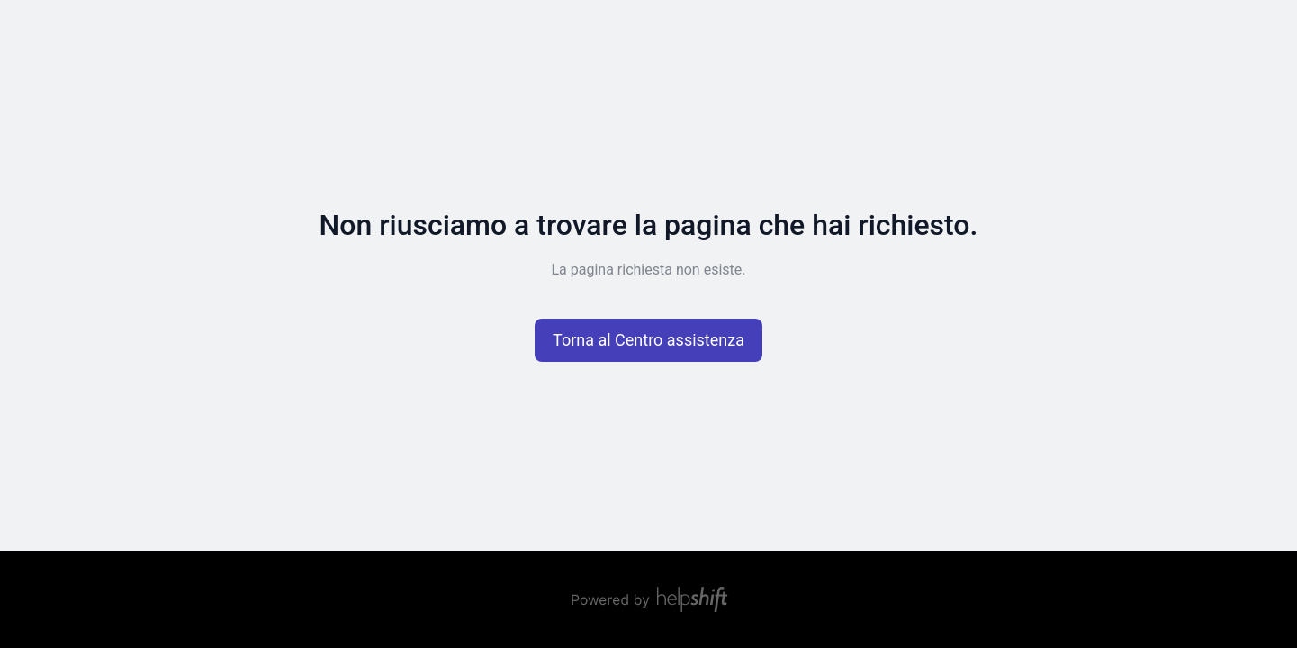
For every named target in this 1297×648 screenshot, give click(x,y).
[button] (648, 340)
